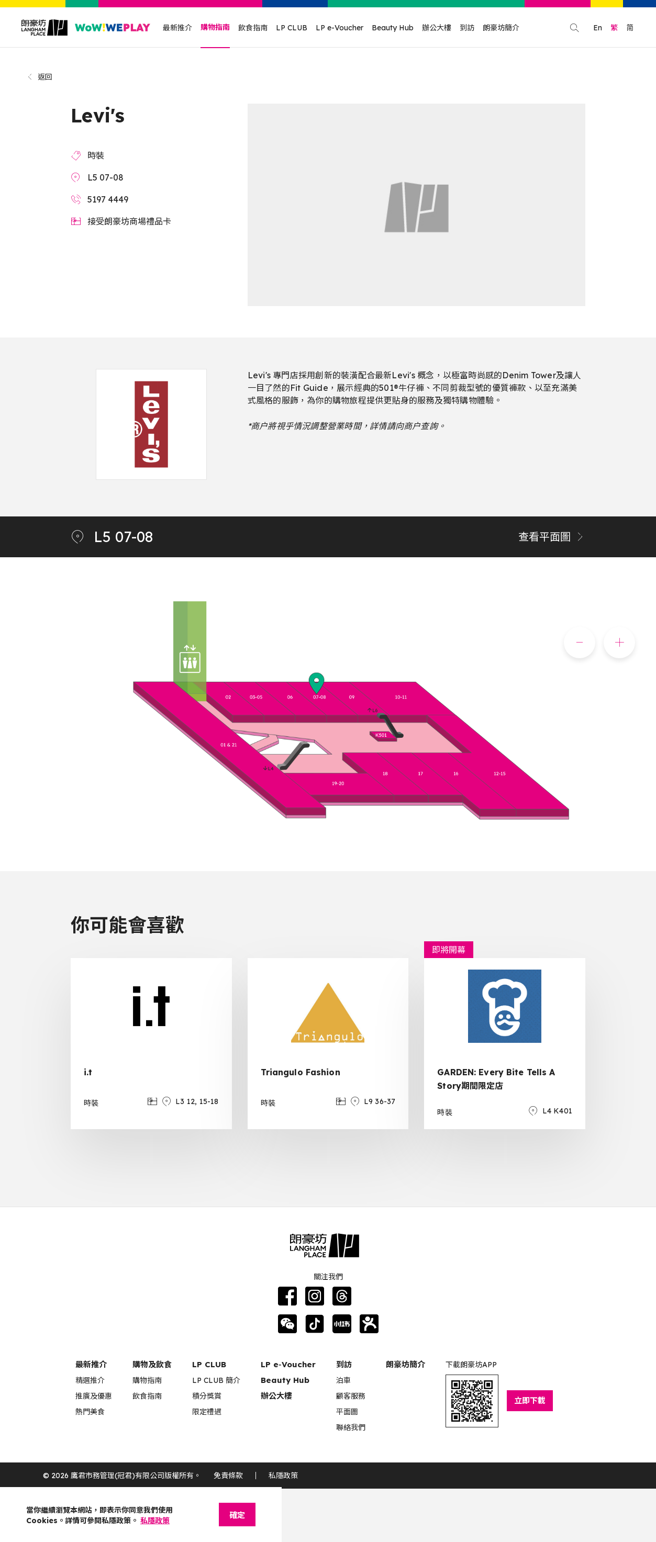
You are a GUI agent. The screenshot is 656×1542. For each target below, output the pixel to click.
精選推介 (90, 1380)
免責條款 (228, 1475)
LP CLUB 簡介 (216, 1380)
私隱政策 (283, 1475)
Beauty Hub (393, 27)
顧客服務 (350, 1396)
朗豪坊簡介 (501, 27)
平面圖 (347, 1411)
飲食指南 (253, 27)
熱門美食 (90, 1411)
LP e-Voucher (339, 27)
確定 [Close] (237, 1515)
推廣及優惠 (93, 1396)
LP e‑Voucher (288, 1364)
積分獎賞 (206, 1396)
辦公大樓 (436, 27)
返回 (39, 77)
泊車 (343, 1380)
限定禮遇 (206, 1411)
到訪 (467, 27)
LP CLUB (291, 27)
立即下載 (530, 1400)
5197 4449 (107, 199)
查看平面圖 (551, 536)
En (597, 27)
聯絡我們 (350, 1427)
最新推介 (177, 27)
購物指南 (215, 27)
